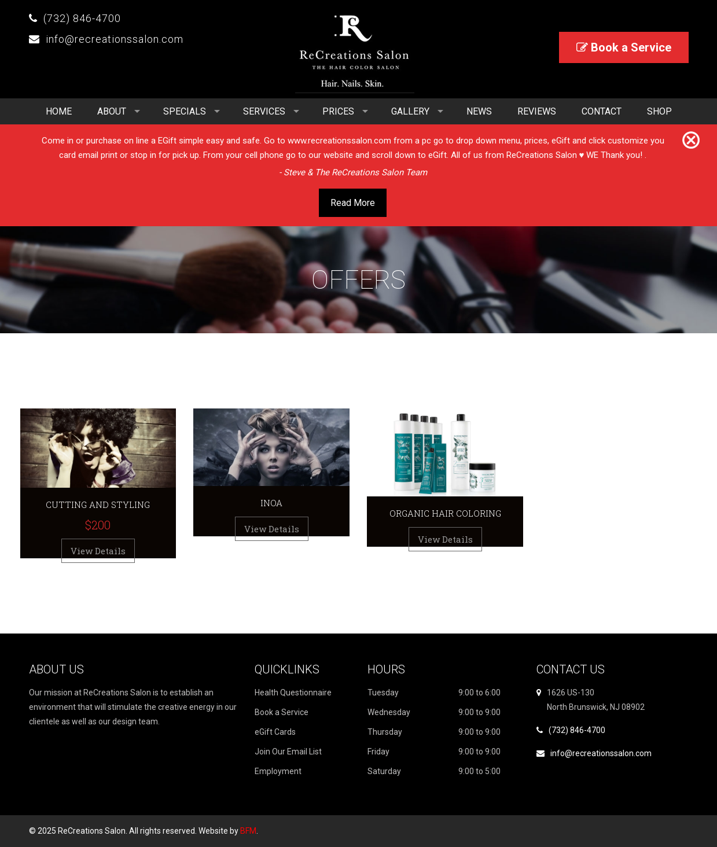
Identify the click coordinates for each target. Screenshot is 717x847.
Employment (278, 771)
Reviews (536, 111)
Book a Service (623, 47)
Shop (659, 111)
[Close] (691, 140)
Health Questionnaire (293, 692)
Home (59, 111)
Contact (602, 111)
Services (264, 111)
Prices (338, 111)
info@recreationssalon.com (114, 39)
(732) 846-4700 (82, 18)
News (479, 111)
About (111, 111)
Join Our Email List (288, 751)
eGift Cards (275, 731)
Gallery (410, 111)
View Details (98, 551)
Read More (352, 202)
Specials (184, 111)
